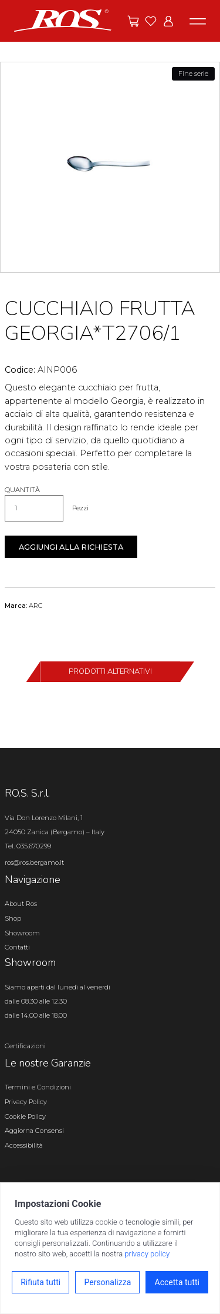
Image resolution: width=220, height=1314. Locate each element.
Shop (13, 918)
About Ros (21, 904)
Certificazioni (25, 1046)
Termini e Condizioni (38, 1087)
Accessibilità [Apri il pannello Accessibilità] (24, 1145)
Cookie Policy (25, 1116)
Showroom (22, 933)
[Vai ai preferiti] (151, 21)
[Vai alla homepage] (62, 20)
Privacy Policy (26, 1102)
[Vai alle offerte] (133, 21)
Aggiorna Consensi (34, 1130)
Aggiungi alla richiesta (71, 547)
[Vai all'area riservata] (168, 21)
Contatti (17, 947)
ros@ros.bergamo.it (34, 862)
